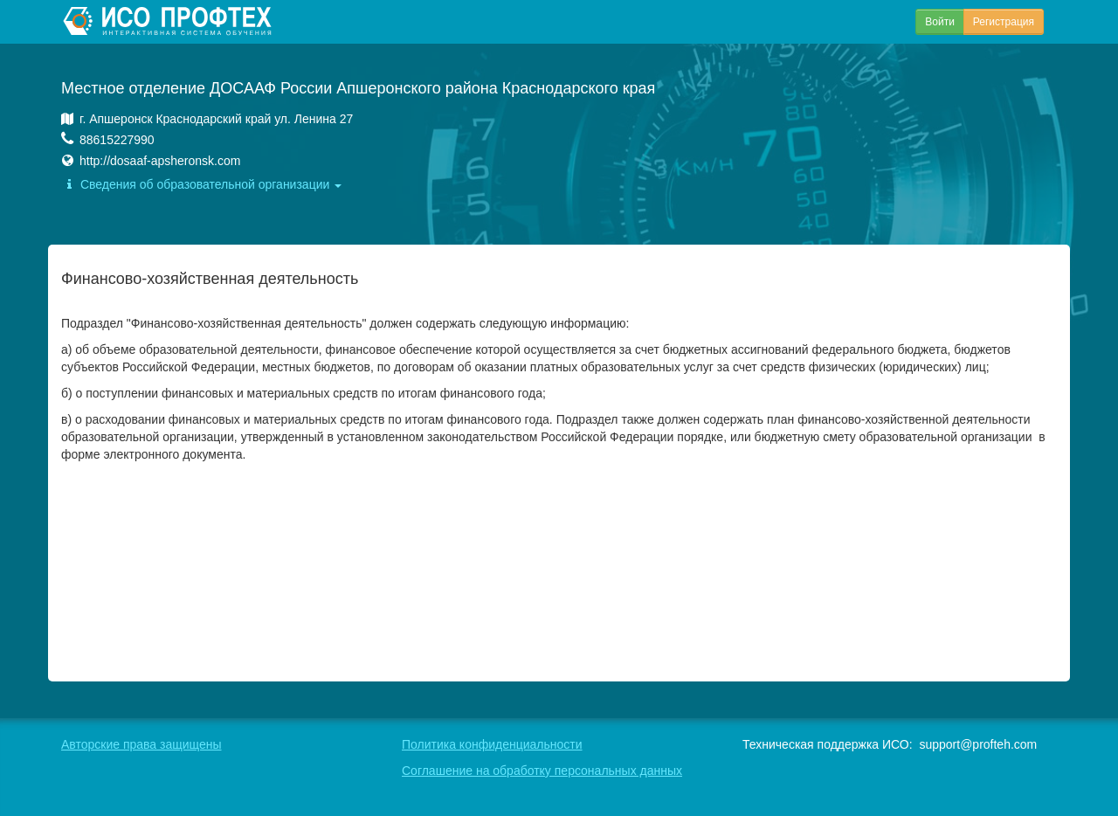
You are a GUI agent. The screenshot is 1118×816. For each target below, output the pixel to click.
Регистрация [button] (1003, 22)
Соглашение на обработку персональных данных (542, 771)
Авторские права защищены (141, 744)
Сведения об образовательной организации (201, 184)
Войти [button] (940, 22)
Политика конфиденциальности (492, 744)
